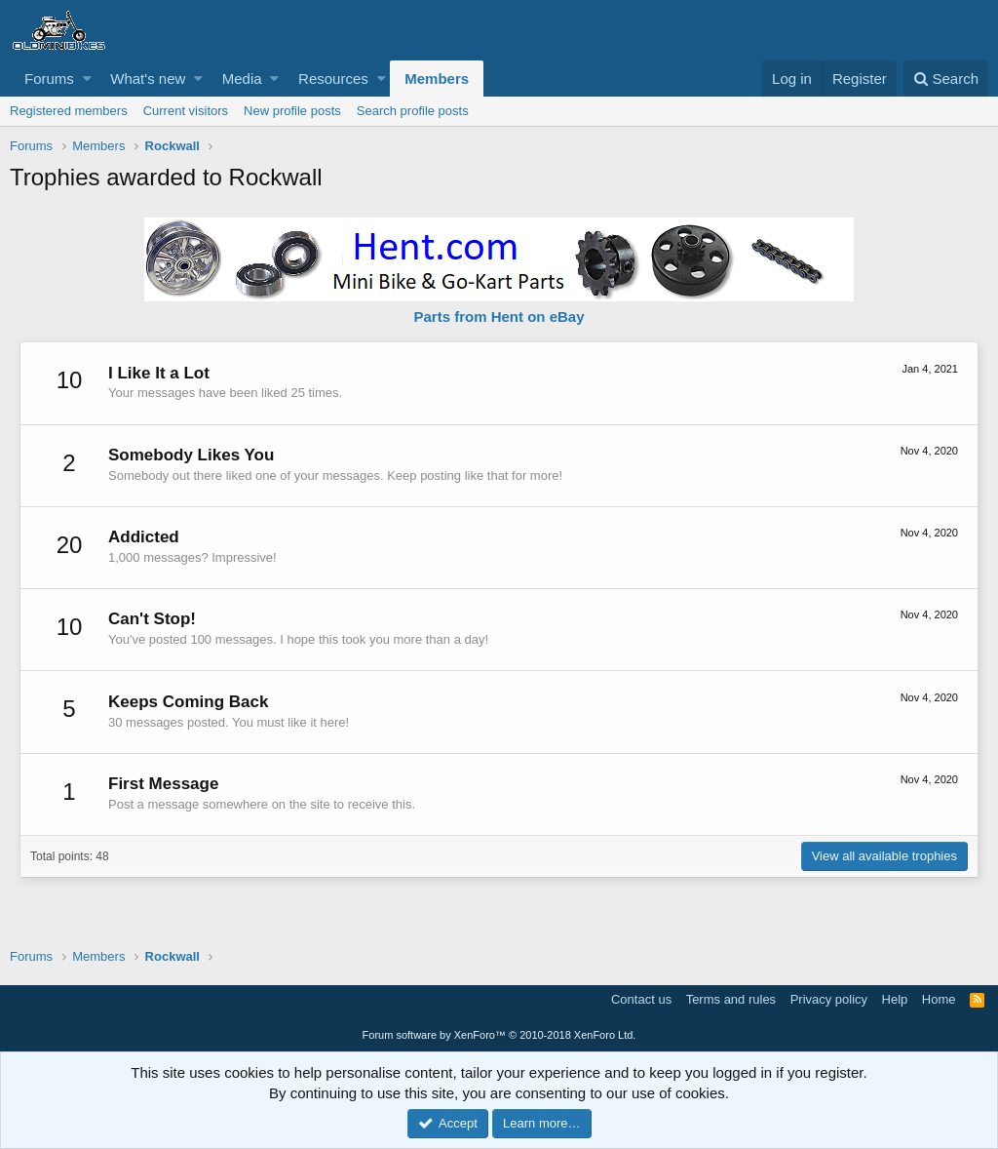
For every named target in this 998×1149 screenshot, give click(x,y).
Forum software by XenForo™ (499, 1035)
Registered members (69, 110)
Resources (333, 78)
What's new (147, 78)
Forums (49, 78)
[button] (87, 78)
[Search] (945, 78)
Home (939, 999)
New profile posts (292, 110)
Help (895, 999)
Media (242, 78)
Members (436, 78)
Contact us (641, 999)
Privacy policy (828, 999)
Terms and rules (731, 999)
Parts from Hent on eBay (498, 316)
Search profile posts (413, 110)
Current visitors (185, 110)
